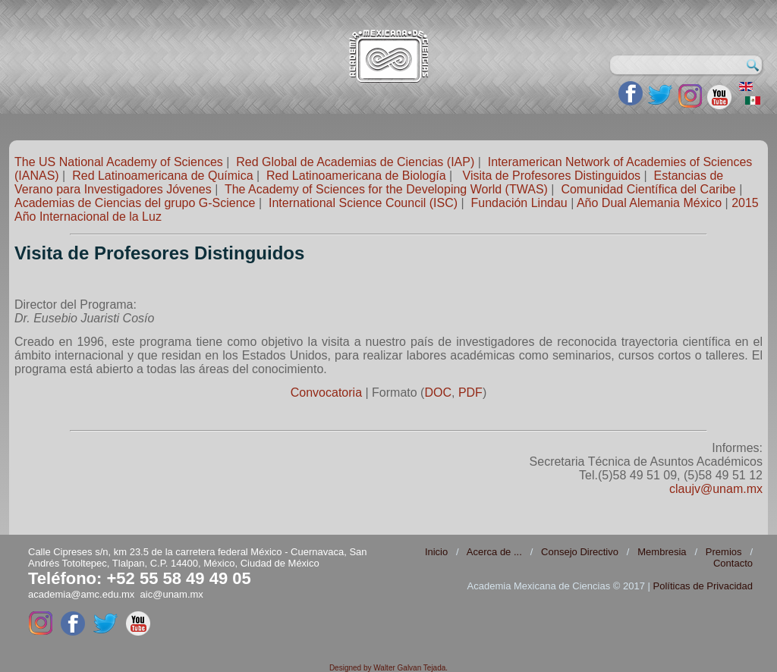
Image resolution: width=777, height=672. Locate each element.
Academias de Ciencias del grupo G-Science (135, 202)
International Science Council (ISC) (363, 202)
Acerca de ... (494, 551)
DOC (437, 392)
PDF (470, 392)
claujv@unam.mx (716, 488)
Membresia (661, 551)
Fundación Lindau (519, 202)
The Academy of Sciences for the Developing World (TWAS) (386, 189)
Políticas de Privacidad (703, 586)
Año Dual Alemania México (649, 202)
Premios (724, 551)
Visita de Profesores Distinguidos (552, 175)
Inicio (436, 551)
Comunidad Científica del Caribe (648, 189)
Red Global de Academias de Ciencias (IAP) (355, 161)
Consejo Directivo (579, 551)
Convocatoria (326, 392)
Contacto (733, 563)
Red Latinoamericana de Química (162, 175)
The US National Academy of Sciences (118, 161)
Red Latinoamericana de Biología (356, 175)
